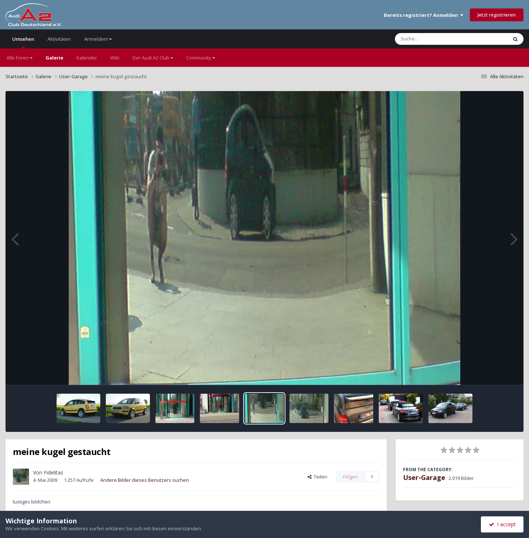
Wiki (114, 57)
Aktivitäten (59, 39)
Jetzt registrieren (497, 14)
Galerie (54, 57)
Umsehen (23, 42)
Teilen (317, 476)
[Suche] (436, 39)
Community (200, 57)
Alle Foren (19, 57)
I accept (502, 524)
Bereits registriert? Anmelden (423, 15)
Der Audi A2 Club (153, 57)
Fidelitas (53, 472)
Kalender (86, 57)
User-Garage (424, 477)
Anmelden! (98, 39)
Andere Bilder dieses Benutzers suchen (144, 480)
